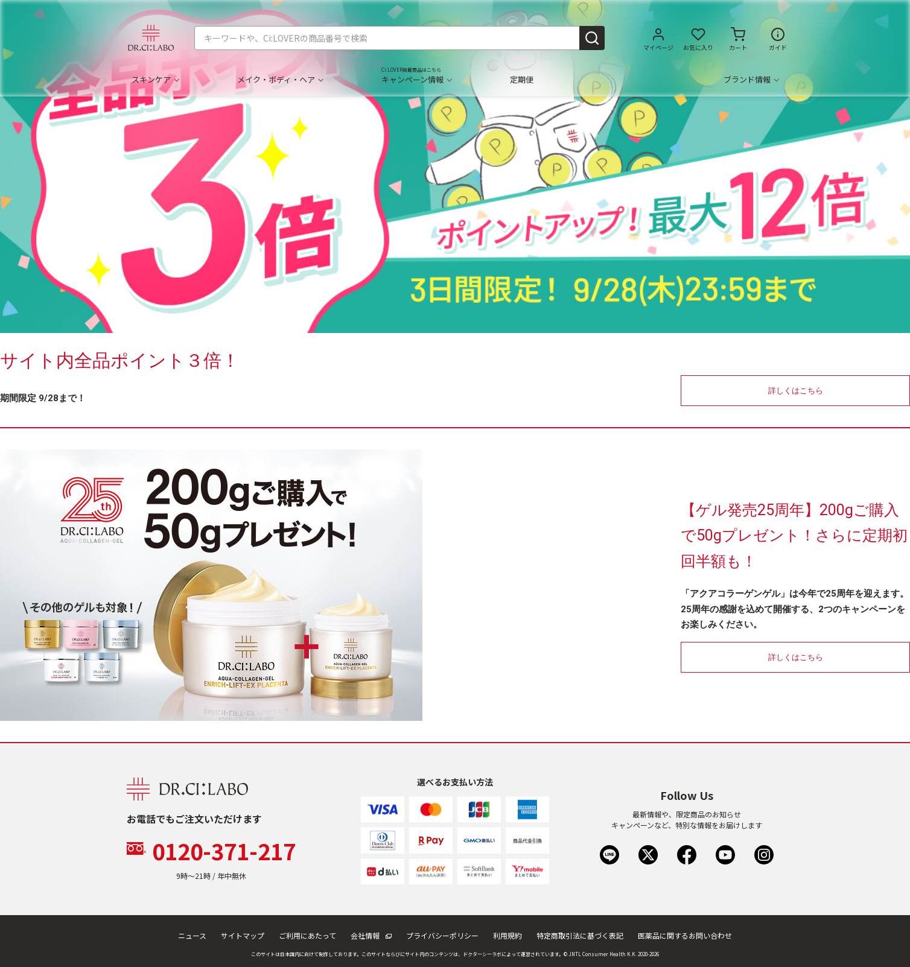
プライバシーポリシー (442, 935)
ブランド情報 (751, 79)
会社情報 (371, 935)
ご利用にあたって (307, 935)
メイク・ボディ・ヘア (280, 79)
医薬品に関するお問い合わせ (685, 935)
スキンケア (155, 79)
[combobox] (399, 38)
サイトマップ (242, 935)
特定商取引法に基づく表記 (579, 935)
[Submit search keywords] (592, 38)
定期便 (521, 79)
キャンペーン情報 (416, 79)
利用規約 (507, 935)
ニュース (192, 935)
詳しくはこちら (795, 390)
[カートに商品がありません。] (738, 38)
